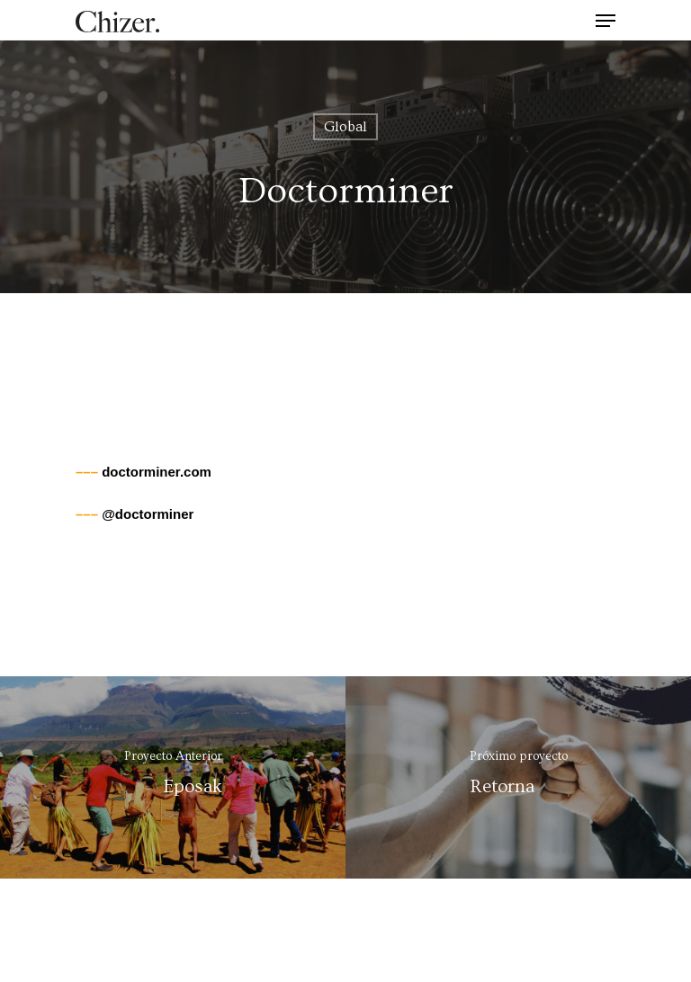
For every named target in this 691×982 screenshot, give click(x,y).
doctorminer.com (143, 471)
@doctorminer (134, 514)
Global (345, 127)
